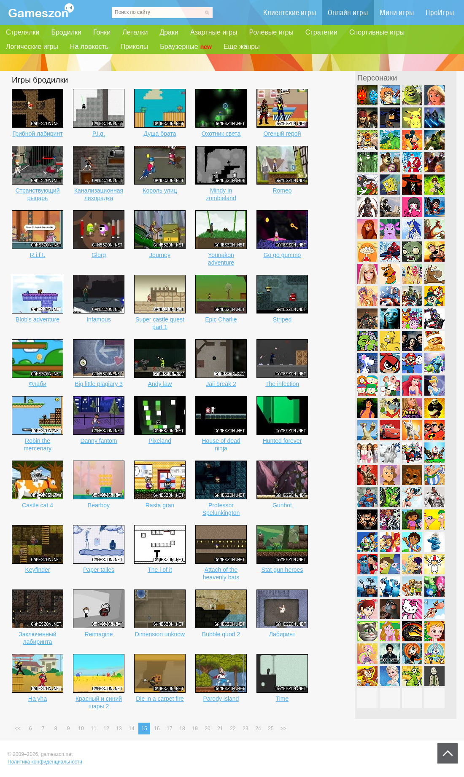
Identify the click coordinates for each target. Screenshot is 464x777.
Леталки (135, 32)
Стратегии (321, 32)
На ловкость (89, 46)
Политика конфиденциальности (45, 762)
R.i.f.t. (38, 255)
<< (18, 728)
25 (270, 728)
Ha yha (37, 698)
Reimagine (99, 634)
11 (93, 728)
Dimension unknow (160, 634)
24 (258, 728)
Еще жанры (242, 46)
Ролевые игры (271, 32)
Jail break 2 (221, 383)
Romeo (281, 190)
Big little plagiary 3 (99, 383)
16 (156, 728)
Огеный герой (282, 133)
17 (169, 728)
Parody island (221, 698)
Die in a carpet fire (160, 698)
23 (245, 728)
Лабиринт (282, 634)
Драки (168, 32)
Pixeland (159, 440)
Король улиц (160, 190)
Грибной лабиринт (37, 133)
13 (118, 728)
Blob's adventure (37, 319)
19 (194, 728)
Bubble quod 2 (221, 634)
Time (282, 698)
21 (220, 728)
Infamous (98, 319)
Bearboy (99, 505)
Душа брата (159, 133)
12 (106, 728)
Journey (159, 255)
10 (81, 728)
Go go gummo (282, 255)
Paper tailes (98, 569)
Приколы (134, 46)
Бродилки (66, 32)
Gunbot (282, 505)
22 (232, 728)
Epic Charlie (221, 319)
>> (283, 728)
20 (207, 728)
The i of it (160, 569)
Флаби (37, 383)
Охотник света (221, 133)
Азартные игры (213, 32)
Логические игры (32, 46)
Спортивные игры (377, 32)
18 (182, 728)
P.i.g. (98, 133)
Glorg (99, 255)
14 (131, 728)
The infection (282, 383)
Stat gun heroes (282, 569)
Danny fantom (98, 440)
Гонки (102, 32)
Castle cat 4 (37, 505)
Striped (282, 319)
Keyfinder (37, 569)
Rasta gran (160, 505)
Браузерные (186, 47)
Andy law (160, 383)
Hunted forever (282, 440)
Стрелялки (22, 32)
